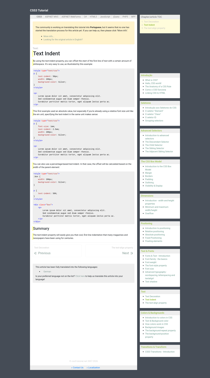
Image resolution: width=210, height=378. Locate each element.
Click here (80, 276)
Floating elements (153, 241)
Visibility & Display (153, 186)
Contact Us (78, 367)
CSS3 (39, 16)
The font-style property (156, 265)
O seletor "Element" (154, 111)
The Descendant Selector (157, 142)
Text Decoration (151, 21)
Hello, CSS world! (153, 83)
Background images (154, 327)
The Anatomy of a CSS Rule (158, 86)
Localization (94, 367)
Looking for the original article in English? (63, 39)
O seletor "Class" (153, 114)
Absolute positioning (155, 234)
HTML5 (93, 16)
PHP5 (125, 16)
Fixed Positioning (153, 238)
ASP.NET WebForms (71, 16)
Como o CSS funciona (155, 89)
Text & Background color (156, 321)
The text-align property (154, 28)
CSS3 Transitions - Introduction (160, 351)
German (47, 271)
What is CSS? (151, 80)
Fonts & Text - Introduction (157, 256)
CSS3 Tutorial (39, 10)
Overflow (149, 213)
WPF (133, 16)
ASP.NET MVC (51, 16)
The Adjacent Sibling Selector (159, 151)
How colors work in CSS (156, 324)
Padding (149, 179)
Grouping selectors (154, 120)
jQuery (116, 16)
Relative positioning (154, 231)
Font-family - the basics (156, 259)
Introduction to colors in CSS (158, 317)
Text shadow (151, 281)
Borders (149, 176)
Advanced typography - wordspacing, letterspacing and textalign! (160, 275)
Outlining (149, 182)
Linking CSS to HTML (155, 93)
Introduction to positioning (157, 228)
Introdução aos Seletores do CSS (160, 107)
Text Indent (149, 25)
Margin (148, 173)
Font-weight (150, 262)
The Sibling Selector (154, 148)
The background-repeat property (160, 330)
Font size (149, 268)
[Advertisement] (160, 53)
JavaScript (105, 16)
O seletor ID (150, 117)
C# (85, 16)
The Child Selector (153, 145)
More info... (49, 36)
